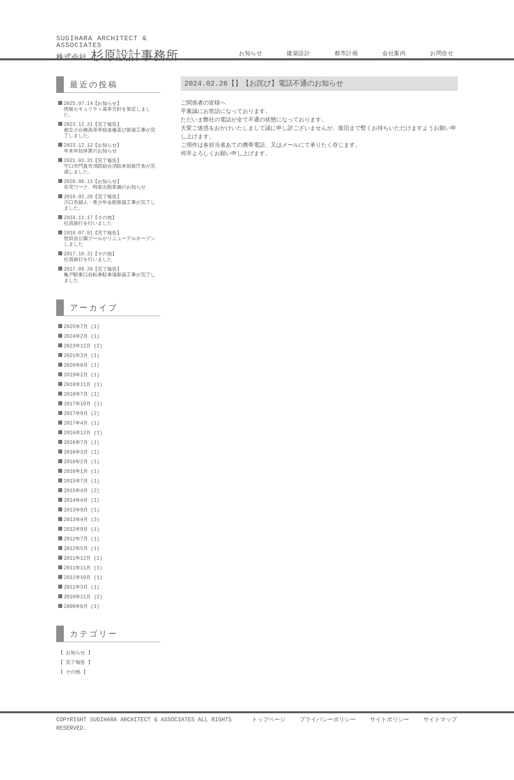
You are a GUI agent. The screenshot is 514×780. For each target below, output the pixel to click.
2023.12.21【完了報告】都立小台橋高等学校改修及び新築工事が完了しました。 (109, 130)
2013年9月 (76, 510)
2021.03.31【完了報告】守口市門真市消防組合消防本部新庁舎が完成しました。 (109, 166)
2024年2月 (76, 336)
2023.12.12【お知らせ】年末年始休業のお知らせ (93, 148)
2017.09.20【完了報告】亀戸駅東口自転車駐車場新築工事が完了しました (109, 275)
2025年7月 (76, 326)
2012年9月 (76, 529)
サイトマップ (440, 720)
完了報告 (75, 662)
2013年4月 (76, 519)
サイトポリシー (389, 720)
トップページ (269, 720)
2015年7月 (76, 481)
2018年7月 (76, 394)
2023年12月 (77, 346)
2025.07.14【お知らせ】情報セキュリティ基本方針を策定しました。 (107, 109)
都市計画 (347, 53)
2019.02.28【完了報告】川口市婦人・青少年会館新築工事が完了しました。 (109, 202)
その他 (73, 672)
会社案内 (394, 53)
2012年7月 (76, 539)
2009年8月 (76, 606)
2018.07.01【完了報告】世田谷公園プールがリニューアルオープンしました (109, 239)
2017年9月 (76, 413)
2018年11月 (77, 384)
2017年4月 (76, 423)
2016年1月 (76, 471)
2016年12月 (77, 432)
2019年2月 (76, 375)
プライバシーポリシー (328, 720)
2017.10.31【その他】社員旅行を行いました (90, 256)
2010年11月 (77, 596)
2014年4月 (76, 500)
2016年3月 (76, 452)
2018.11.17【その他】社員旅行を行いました (90, 220)
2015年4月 (76, 490)
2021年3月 (76, 355)
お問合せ (442, 53)
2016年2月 (76, 461)
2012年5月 (76, 548)
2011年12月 (77, 558)
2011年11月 (77, 567)
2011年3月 (76, 587)
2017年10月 (77, 403)
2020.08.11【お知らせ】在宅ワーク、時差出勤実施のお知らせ (105, 184)
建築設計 (299, 53)
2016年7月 (76, 442)
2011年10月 (77, 577)
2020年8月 (76, 365)
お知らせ (251, 53)
